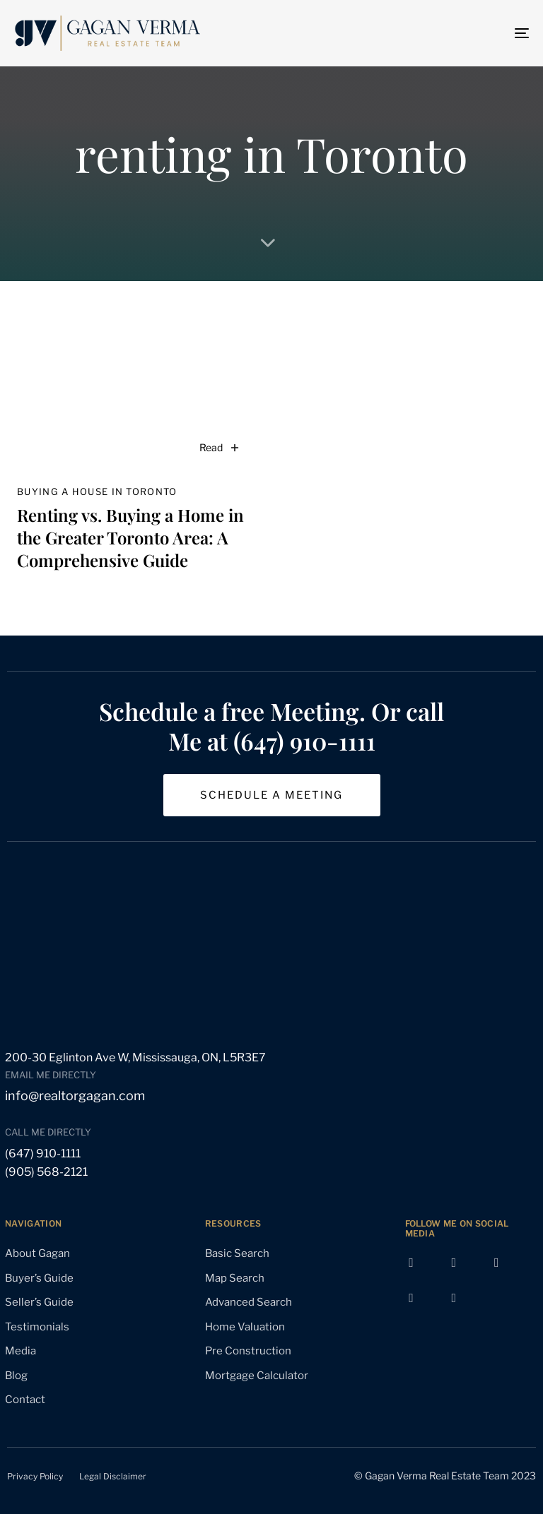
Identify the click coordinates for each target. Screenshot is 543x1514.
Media (20, 1351)
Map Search (234, 1278)
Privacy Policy (35, 1476)
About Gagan (37, 1253)
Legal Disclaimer (112, 1476)
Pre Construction (248, 1351)
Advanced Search (248, 1302)
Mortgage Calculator (256, 1375)
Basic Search (237, 1253)
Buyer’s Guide (39, 1278)
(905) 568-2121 (46, 1172)
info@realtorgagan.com (75, 1095)
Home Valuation (245, 1327)
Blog (16, 1375)
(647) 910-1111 (43, 1153)
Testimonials (37, 1327)
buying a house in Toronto (97, 491)
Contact (25, 1399)
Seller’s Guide (39, 1302)
